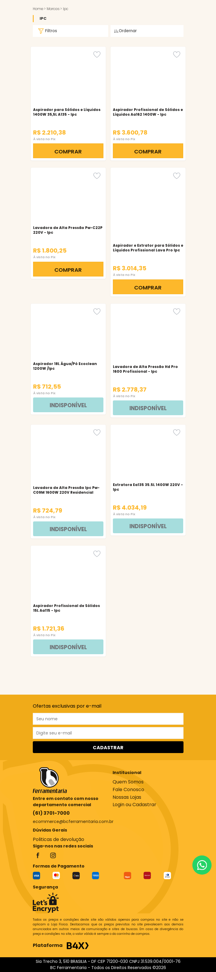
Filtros (46, 31)
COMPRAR (68, 151)
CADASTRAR (108, 747)
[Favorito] (97, 54)
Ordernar (125, 31)
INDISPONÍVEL (68, 405)
